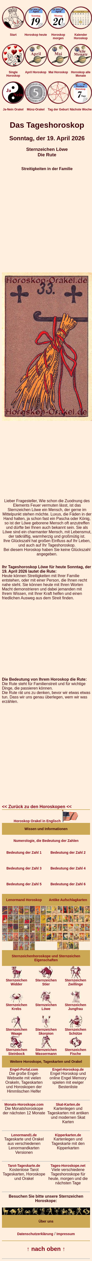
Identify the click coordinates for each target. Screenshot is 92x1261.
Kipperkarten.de (68, 1135)
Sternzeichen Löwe (46, 1005)
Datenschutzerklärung (35, 1234)
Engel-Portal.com (24, 1069)
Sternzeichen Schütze (75, 1029)
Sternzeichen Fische (75, 1050)
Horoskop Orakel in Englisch (46, 821)
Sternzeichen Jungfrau (75, 1005)
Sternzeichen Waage (16, 1029)
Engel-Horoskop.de (68, 1069)
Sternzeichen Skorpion (46, 1029)
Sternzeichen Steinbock (16, 1050)
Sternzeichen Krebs (16, 1005)
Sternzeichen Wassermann (46, 1050)
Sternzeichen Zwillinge (75, 980)
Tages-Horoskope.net (68, 1166)
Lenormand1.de (24, 1135)
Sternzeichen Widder (16, 980)
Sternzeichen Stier (46, 980)
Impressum (65, 1234)
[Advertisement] (46, 222)
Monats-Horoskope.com (23, 1104)
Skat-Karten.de (68, 1104)
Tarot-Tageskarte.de (24, 1166)
